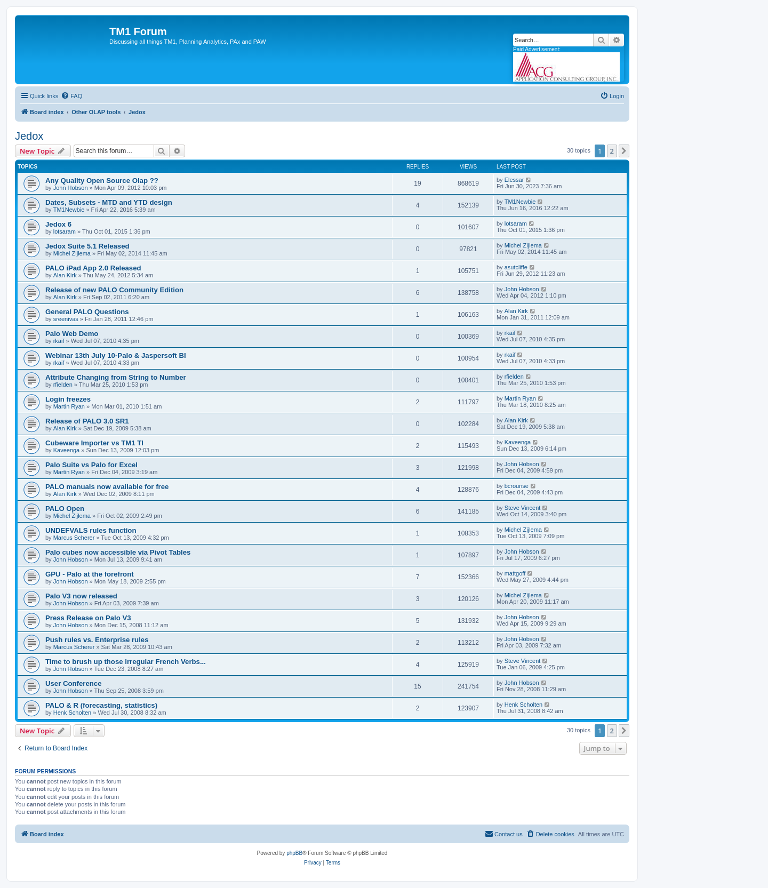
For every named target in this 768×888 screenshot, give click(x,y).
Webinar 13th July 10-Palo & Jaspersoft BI (115, 355)
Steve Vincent (523, 508)
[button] (624, 151)
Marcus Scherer (74, 537)
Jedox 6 (58, 224)
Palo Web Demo (71, 334)
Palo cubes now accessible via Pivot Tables (117, 552)
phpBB (294, 853)
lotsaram (64, 231)
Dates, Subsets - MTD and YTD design (108, 202)
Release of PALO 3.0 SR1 (87, 421)
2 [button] (612, 151)
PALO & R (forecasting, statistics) (101, 705)
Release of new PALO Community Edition (114, 290)
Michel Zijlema (72, 253)
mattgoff (515, 573)
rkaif (59, 341)
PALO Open (64, 509)
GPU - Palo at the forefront (89, 574)
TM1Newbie (69, 209)
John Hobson (70, 188)
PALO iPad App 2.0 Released (93, 268)
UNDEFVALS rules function (90, 530)
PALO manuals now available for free (107, 487)
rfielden (63, 384)
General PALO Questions (87, 312)
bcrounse (517, 486)
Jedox (29, 136)
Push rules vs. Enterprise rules (97, 640)
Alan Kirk (65, 275)
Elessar (514, 180)
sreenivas (65, 319)
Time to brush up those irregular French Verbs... (125, 662)
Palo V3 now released (81, 596)
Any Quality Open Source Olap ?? (101, 181)
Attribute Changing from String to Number (115, 377)
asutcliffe (516, 267)
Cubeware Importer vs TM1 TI (94, 443)
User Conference (73, 683)
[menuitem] (71, 96)
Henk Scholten (72, 712)
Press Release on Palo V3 (88, 618)
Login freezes (68, 399)
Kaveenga (66, 450)
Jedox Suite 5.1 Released (87, 246)
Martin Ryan (69, 406)
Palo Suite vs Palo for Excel (91, 465)
